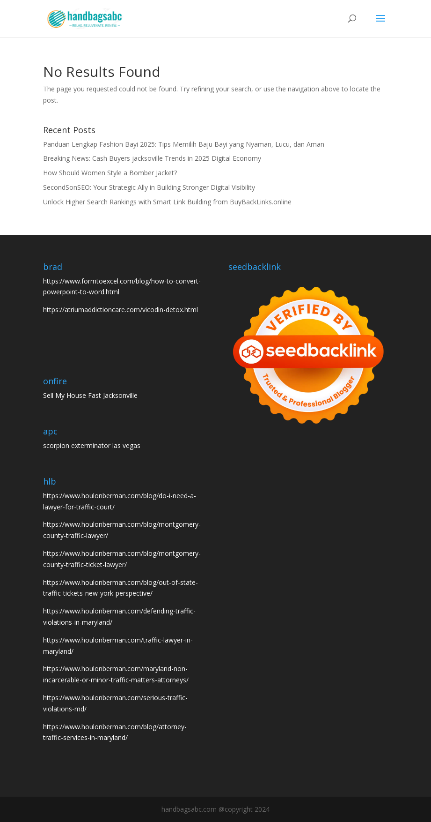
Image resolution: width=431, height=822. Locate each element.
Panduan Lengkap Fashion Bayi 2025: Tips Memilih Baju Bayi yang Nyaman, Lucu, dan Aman (183, 144)
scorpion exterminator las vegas (91, 445)
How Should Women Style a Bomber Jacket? (110, 172)
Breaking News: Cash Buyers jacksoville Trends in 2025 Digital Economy (152, 158)
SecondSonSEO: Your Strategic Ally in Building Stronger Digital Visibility (149, 187)
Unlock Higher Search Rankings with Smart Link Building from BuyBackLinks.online (167, 201)
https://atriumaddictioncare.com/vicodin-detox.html (120, 309)
